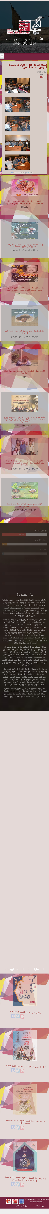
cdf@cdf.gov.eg (36, 1202)
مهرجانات (42, 77)
